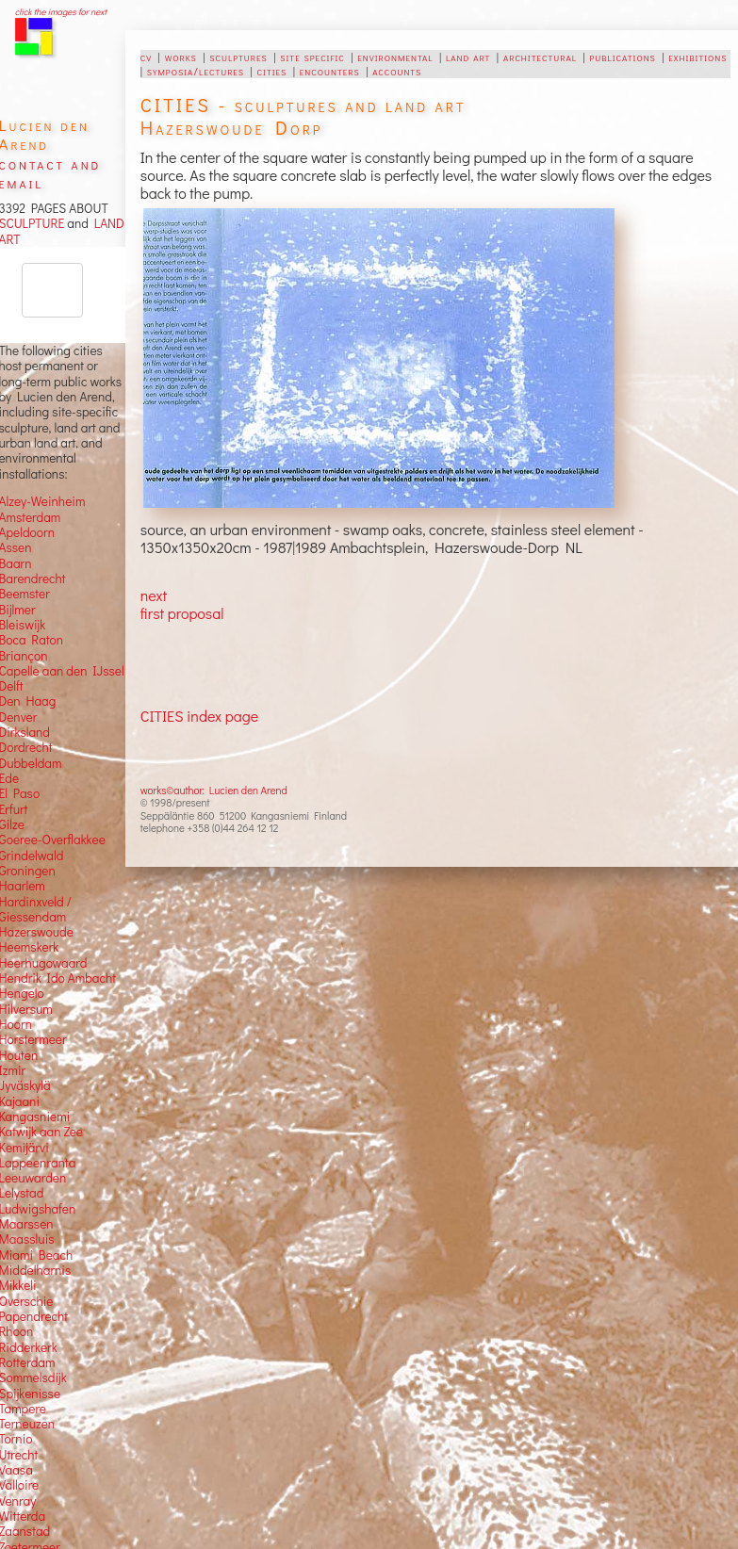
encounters (330, 70)
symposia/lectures (195, 70)
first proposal (182, 613)
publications (623, 56)
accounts (396, 70)
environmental (395, 56)
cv (146, 56)
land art (468, 56)
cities (272, 70)
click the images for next (61, 12)
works (181, 56)
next (153, 595)
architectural (540, 56)
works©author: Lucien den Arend (213, 790)
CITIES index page (199, 716)
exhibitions (697, 56)
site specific (312, 56)
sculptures (238, 56)
